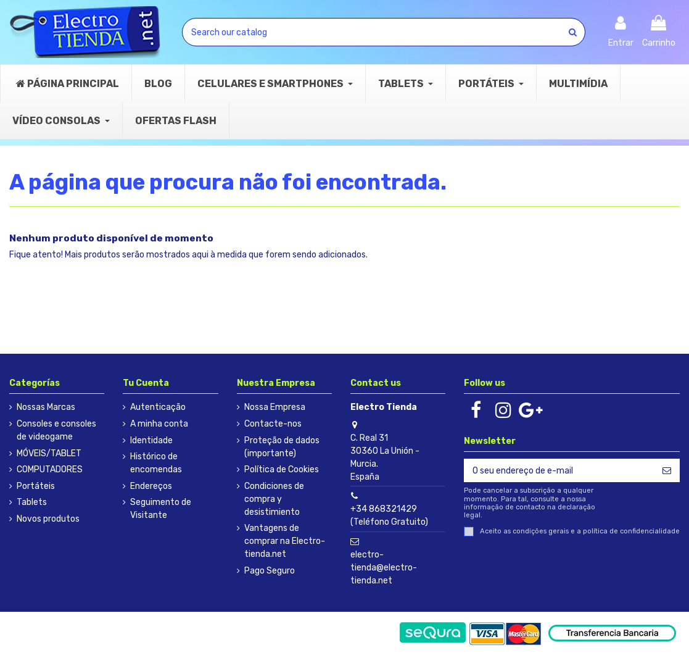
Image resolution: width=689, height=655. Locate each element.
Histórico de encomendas (156, 463)
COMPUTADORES (50, 469)
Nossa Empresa (274, 407)
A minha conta (159, 424)
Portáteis (36, 486)
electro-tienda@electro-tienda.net (383, 567)
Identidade (151, 440)
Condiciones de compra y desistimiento (274, 499)
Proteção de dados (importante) (282, 447)
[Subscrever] (667, 470)
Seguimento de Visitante (160, 508)
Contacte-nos (273, 424)
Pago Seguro (269, 570)
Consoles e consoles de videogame (56, 430)
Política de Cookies (281, 469)
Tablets (32, 502)
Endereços (151, 486)
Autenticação (158, 407)
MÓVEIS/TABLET (49, 453)
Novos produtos (48, 519)
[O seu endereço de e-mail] (559, 470)
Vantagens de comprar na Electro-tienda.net (284, 541)
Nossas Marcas (46, 407)
